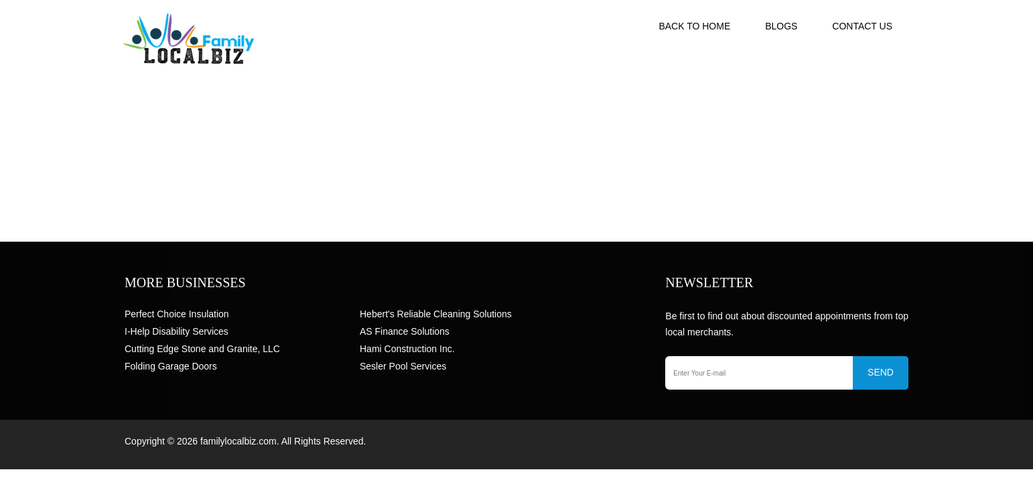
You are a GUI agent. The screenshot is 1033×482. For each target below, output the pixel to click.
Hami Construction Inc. (407, 348)
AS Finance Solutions (405, 331)
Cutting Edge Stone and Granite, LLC (202, 348)
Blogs (781, 26)
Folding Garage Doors (171, 366)
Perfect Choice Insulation (177, 314)
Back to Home (694, 26)
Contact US (862, 26)
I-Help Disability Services (176, 331)
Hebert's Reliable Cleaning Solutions (436, 314)
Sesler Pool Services (403, 366)
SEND (881, 372)
